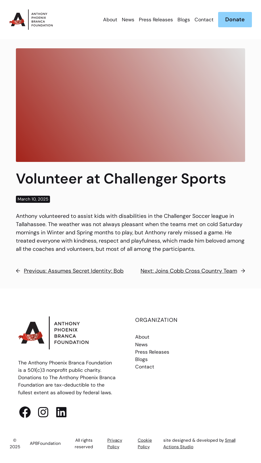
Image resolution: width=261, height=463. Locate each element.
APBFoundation (45, 443)
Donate (235, 19)
